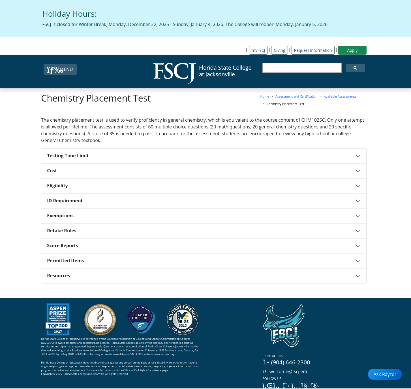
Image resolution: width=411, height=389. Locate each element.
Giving (279, 50)
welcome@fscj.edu (286, 371)
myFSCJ (258, 50)
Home (264, 96)
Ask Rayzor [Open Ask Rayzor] (385, 374)
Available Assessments (340, 96)
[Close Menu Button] (60, 69)
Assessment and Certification (296, 96)
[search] (301, 68)
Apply (352, 50)
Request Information (313, 50)
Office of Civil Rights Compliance (142, 370)
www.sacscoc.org (164, 354)
